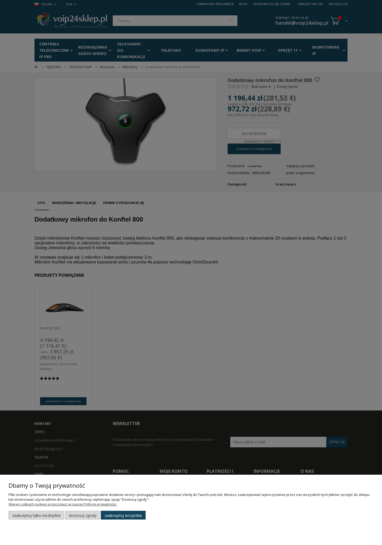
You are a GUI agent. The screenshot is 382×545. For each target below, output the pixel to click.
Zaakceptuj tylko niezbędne (36, 515)
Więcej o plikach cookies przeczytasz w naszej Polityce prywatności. (62, 504)
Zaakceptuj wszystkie (123, 515)
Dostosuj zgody (82, 515)
